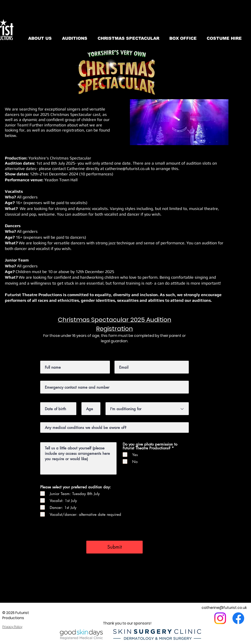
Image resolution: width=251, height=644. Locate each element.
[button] (179, 122)
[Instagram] (220, 618)
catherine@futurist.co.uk (127, 168)
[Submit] (114, 547)
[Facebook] (238, 618)
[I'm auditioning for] (147, 408)
